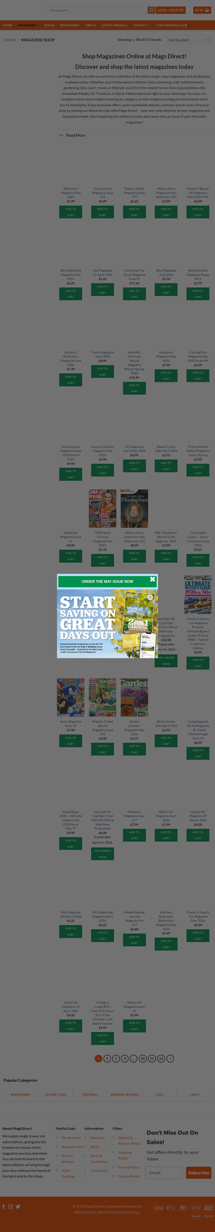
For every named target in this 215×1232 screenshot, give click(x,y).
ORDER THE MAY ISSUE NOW (107, 581)
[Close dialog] (152, 579)
